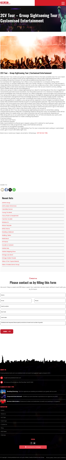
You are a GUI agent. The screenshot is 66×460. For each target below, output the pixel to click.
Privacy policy (49, 457)
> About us (3, 414)
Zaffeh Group (6, 203)
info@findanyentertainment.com (12, 378)
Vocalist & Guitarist (7, 245)
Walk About (5, 238)
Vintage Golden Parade (9, 258)
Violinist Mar (5, 248)
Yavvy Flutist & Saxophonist (10, 216)
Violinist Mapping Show (9, 251)
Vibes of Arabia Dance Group (10, 264)
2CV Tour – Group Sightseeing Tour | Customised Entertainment (26, 72)
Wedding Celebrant (8, 232)
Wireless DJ (5, 222)
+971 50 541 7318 (42, 133)
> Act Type (3, 417)
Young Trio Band (7, 212)
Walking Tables (6, 235)
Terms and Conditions (60, 457)
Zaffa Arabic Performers (9, 206)
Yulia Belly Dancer (7, 209)
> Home (2, 410)
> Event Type (3, 421)
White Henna (6, 229)
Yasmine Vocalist (7, 219)
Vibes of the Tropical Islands (10, 261)
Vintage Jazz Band (7, 255)
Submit (6, 331)
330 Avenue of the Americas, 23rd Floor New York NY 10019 (18, 382)
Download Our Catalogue (33, 447)
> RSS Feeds (3, 431)
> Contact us (3, 424)
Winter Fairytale (6, 225)
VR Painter (5, 242)
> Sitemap (3, 435)
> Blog (2, 428)
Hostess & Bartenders (13, 401)
